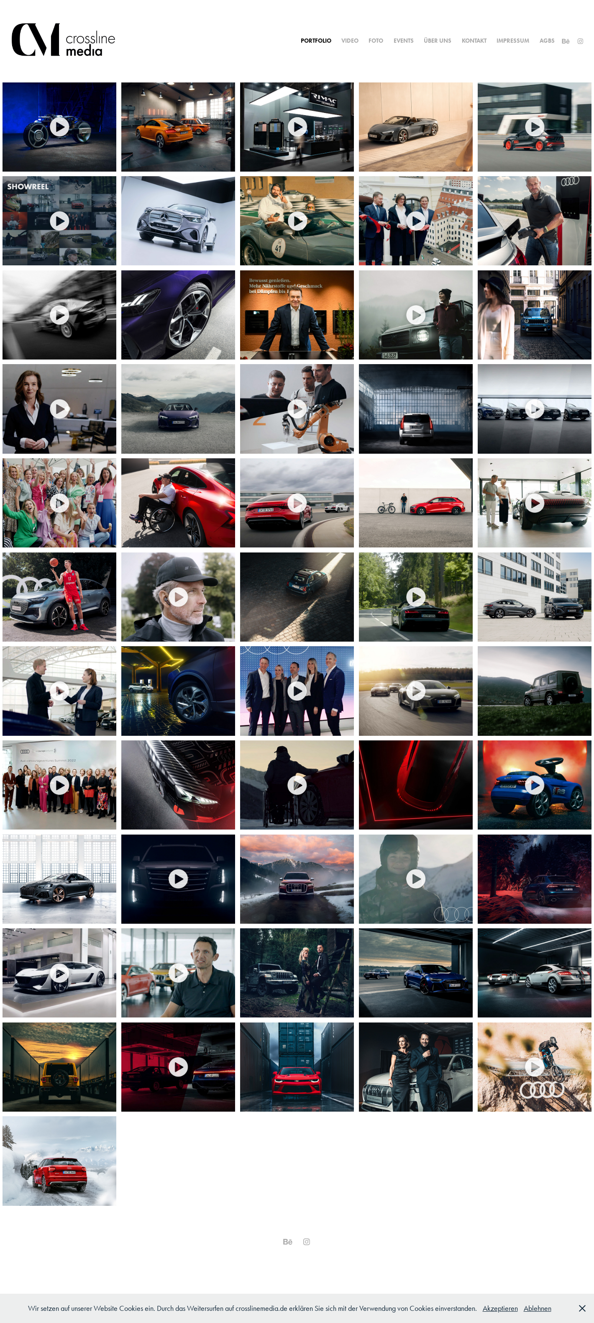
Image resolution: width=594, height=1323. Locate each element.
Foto (376, 40)
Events (404, 40)
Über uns (437, 40)
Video (349, 40)
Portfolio (316, 40)
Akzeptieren (500, 1308)
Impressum (513, 40)
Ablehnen (537, 1308)
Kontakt (474, 40)
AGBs (547, 40)
